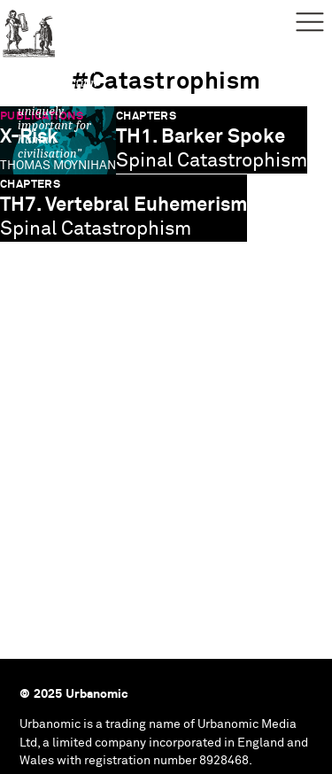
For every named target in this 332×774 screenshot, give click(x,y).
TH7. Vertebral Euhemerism (123, 205)
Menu (310, 22)
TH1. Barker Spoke (200, 137)
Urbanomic (29, 29)
